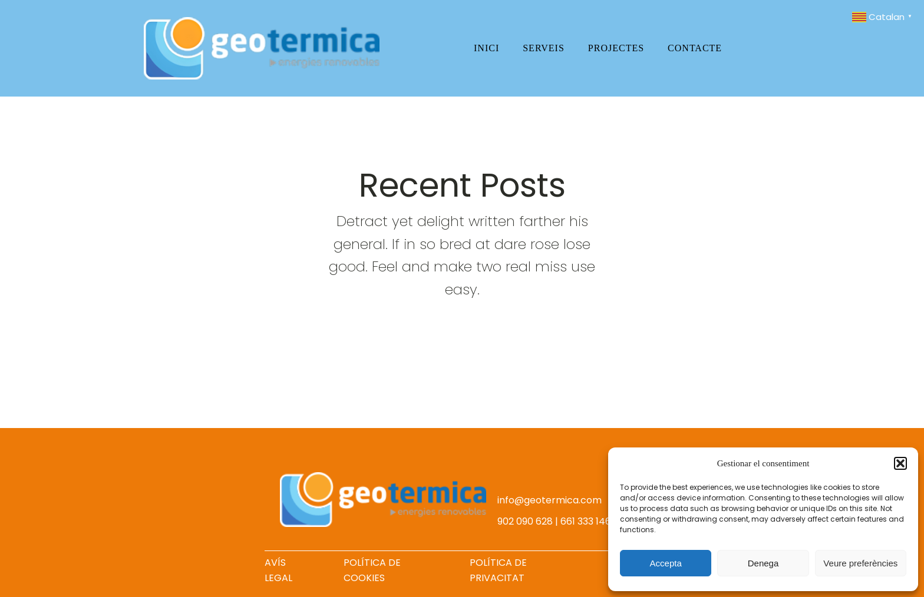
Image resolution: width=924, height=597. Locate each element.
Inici (486, 48)
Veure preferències (860, 563)
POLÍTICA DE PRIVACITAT (498, 570)
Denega (763, 563)
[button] (900, 463)
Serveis (544, 48)
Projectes (616, 48)
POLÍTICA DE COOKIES (372, 570)
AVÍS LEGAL (278, 570)
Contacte (695, 48)
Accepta (666, 563)
